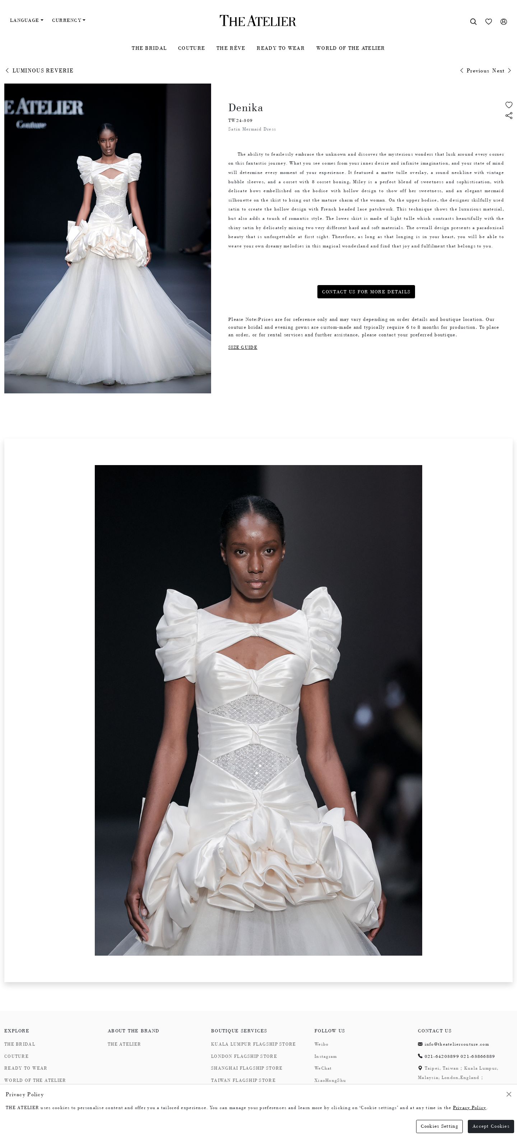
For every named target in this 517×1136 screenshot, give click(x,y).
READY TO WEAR (281, 48)
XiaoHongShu (330, 1080)
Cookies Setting (439, 1126)
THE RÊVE (230, 48)
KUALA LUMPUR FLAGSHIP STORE (253, 1044)
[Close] (509, 1094)
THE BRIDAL (149, 48)
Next (502, 70)
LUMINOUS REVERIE (39, 70)
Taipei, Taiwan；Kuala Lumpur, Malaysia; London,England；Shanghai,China (458, 1077)
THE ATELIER (124, 1044)
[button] (509, 116)
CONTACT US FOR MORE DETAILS (366, 291)
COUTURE (191, 48)
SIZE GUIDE (242, 347)
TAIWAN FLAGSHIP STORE (243, 1080)
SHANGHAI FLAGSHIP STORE (247, 1068)
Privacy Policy (469, 1107)
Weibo (322, 1044)
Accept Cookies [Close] (490, 1126)
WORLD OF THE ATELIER (350, 48)
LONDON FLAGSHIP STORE (244, 1056)
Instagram (326, 1056)
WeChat (323, 1068)
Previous (474, 70)
